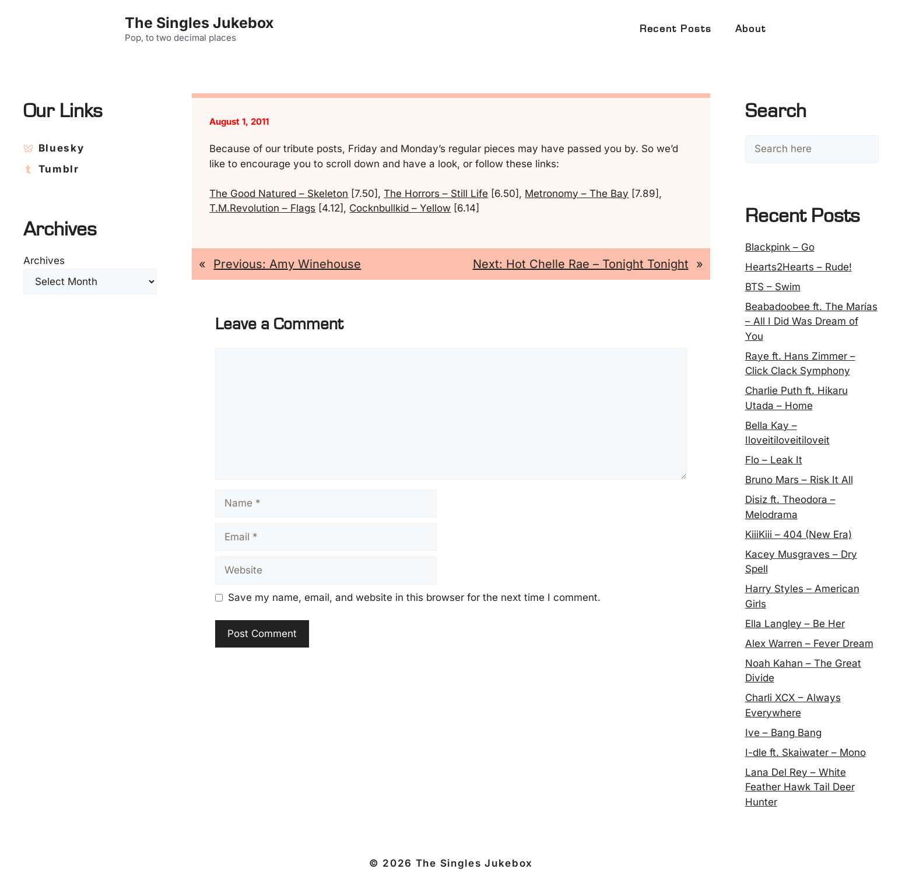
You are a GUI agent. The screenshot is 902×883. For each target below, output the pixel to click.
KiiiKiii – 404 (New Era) (798, 534)
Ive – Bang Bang (783, 732)
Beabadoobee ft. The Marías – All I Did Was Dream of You (811, 321)
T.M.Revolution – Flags (262, 208)
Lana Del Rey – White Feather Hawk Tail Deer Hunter (800, 787)
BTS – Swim (773, 287)
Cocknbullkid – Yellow (400, 208)
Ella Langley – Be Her (795, 623)
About (750, 29)
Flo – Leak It (773, 460)
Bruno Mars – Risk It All (799, 480)
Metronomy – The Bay (577, 193)
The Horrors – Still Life (436, 193)
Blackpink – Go (780, 247)
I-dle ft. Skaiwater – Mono (805, 752)
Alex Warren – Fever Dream (809, 643)
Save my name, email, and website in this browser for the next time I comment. (414, 597)
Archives (44, 260)
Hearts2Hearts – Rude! (798, 267)
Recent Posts (676, 29)
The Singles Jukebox (199, 22)
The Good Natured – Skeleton (278, 193)
